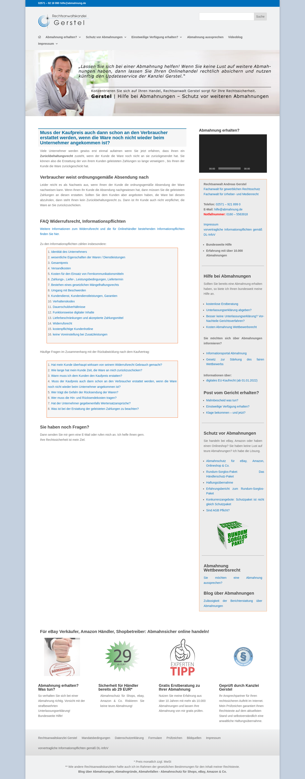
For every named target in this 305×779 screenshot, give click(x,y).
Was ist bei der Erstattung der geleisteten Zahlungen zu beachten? (95, 408)
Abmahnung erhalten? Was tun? (58, 687)
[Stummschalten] (254, 168)
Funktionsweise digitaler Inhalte (73, 312)
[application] (233, 153)
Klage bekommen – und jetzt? (225, 412)
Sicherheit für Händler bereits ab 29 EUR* (118, 687)
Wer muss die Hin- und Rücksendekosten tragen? (84, 397)
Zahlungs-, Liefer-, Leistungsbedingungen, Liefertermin (87, 279)
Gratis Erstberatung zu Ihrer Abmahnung (179, 687)
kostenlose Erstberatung (222, 304)
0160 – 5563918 (237, 214)
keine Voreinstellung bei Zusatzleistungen (80, 334)
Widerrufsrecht (62, 323)
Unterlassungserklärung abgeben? (229, 310)
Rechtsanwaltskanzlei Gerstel (57, 738)
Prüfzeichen (174, 738)
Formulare (155, 738)
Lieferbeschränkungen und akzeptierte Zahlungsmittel (88, 318)
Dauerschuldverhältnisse (69, 307)
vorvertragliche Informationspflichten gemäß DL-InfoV (73, 748)
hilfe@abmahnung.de (228, 209)
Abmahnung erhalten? (61, 37)
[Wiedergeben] (204, 168)
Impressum (46, 43)
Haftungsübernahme (219, 482)
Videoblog (235, 37)
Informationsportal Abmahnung (226, 353)
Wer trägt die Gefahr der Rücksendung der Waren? (84, 392)
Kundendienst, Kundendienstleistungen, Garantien (84, 296)
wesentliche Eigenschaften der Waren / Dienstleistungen (88, 257)
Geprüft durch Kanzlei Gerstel (239, 687)
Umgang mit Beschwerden (68, 290)
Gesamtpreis (59, 262)
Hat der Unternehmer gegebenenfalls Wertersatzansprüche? (91, 403)
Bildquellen (194, 738)
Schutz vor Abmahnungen (104, 37)
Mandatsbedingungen (96, 738)
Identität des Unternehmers (69, 251)
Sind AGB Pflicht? (218, 510)
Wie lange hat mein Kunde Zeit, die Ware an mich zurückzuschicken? (96, 370)
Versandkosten (61, 268)
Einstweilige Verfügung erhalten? (155, 37)
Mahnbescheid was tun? (222, 400)
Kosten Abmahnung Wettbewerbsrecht (231, 327)
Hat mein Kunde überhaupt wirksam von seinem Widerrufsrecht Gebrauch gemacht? (106, 364)
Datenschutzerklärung (129, 738)
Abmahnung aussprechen (205, 37)
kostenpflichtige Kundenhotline (73, 329)
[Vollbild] (261, 168)
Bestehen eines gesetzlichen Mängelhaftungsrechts (85, 285)
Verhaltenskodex (64, 301)
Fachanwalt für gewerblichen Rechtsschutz (232, 189)
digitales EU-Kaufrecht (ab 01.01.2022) (232, 380)
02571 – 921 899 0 (228, 204)
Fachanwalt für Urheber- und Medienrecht (231, 194)
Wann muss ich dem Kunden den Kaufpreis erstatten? (86, 375)
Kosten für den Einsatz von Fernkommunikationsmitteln (87, 273)
